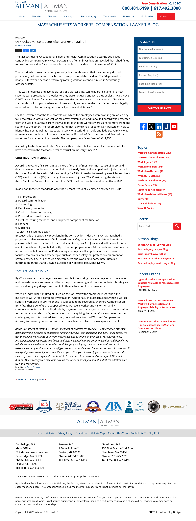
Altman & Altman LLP (46, 512)
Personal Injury (88, 16)
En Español (147, 16)
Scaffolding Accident (32, 367)
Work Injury (147, 162)
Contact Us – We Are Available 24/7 (127, 433)
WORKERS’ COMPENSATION (32, 270)
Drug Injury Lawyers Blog (152, 254)
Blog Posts (154, 433)
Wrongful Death (149, 175)
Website (36, 16)
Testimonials (109, 16)
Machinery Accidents (152, 180)
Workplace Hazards (151, 171)
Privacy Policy (65, 433)
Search (177, 226)
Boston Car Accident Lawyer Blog (156, 258)
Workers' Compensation (154, 152)
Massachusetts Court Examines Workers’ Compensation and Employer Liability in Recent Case (156, 304)
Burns (143, 199)
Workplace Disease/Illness (155, 194)
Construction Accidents (154, 157)
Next (42, 379)
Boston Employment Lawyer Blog (156, 263)
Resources (128, 16)
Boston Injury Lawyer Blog (153, 249)
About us (52, 16)
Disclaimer (81, 433)
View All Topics (146, 208)
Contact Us (166, 16)
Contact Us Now (159, 108)
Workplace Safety (150, 166)
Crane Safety (147, 185)
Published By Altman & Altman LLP (151, 6)
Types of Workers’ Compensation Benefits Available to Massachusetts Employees (158, 283)
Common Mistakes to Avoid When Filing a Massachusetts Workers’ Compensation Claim (157, 325)
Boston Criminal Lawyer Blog (154, 244)
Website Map (98, 433)
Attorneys (69, 16)
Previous (21, 379)
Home (22, 16)
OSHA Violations (149, 203)
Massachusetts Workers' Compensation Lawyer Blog (41, 6)
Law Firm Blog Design (165, 512)
